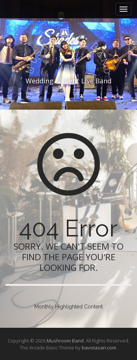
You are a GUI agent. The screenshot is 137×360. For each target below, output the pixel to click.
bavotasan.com (99, 347)
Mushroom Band (65, 340)
